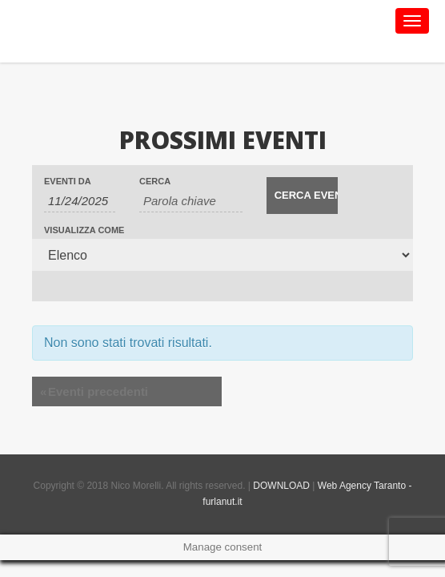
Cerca (154, 181)
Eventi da (67, 181)
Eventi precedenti (94, 391)
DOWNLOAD (281, 485)
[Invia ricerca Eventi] (302, 195)
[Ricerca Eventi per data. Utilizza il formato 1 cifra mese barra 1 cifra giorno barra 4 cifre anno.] (79, 201)
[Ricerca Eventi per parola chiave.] (191, 201)
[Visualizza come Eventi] (222, 255)
